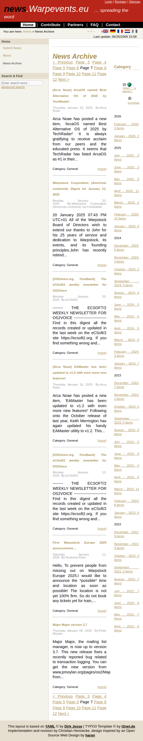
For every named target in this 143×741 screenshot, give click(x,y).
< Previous (63, 62)
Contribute (50, 25)
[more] (102, 168)
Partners (75, 25)
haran (90, 735)
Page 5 (59, 68)
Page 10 (73, 74)
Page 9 (59, 74)
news (46, 9)
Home (28, 25)
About (7, 55)
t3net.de (128, 726)
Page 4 (99, 62)
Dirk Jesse (73, 726)
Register (120, 1)
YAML (50, 726)
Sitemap (134, 1)
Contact (113, 25)
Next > (63, 79)
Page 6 (73, 68)
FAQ (94, 25)
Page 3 (83, 62)
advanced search (13, 87)
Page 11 (89, 74)
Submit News (12, 48)
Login (108, 1)
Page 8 (100, 68)
